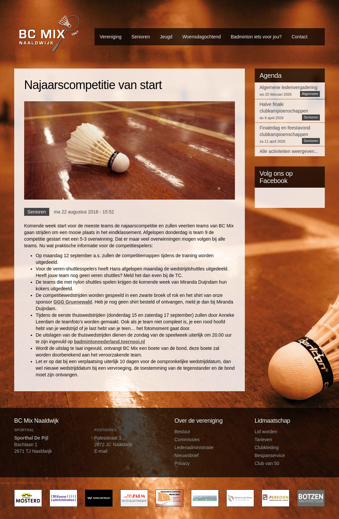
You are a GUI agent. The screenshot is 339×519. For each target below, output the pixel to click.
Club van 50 (267, 463)
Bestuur (182, 431)
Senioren (141, 36)
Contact (299, 36)
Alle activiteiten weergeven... (289, 151)
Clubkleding (267, 447)
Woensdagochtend (201, 36)
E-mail (101, 451)
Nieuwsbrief (186, 455)
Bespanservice (270, 455)
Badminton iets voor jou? (256, 36)
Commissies (187, 439)
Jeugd (166, 36)
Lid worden (266, 431)
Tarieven (263, 439)
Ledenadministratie (193, 447)
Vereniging (111, 36)
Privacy (182, 463)
